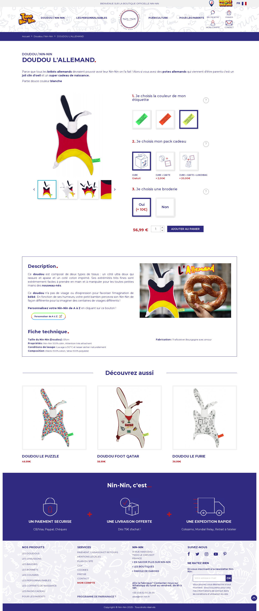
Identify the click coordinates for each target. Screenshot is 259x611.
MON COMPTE (86, 582)
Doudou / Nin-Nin (53, 17)
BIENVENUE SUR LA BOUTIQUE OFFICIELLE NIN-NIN (129, 3)
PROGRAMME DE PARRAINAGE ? (96, 596)
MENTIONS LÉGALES (89, 556)
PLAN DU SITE (85, 561)
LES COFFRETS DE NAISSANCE (39, 585)
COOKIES (82, 569)
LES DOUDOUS (30, 553)
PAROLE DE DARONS (146, 571)
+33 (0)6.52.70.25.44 (143, 592)
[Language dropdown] (242, 3)
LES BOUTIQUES (144, 566)
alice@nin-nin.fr (141, 596)
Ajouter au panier (185, 229)
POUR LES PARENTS (33, 596)
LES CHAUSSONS (31, 558)
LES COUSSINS (30, 574)
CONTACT (83, 578)
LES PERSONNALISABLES (36, 580)
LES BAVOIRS (29, 564)
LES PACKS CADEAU (33, 591)
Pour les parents (191, 17)
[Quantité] (155, 229)
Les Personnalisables (91, 17)
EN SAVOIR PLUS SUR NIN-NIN (152, 562)
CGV (79, 565)
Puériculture (158, 17)
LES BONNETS (30, 569)
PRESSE (81, 574)
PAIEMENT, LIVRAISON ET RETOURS (97, 552)
